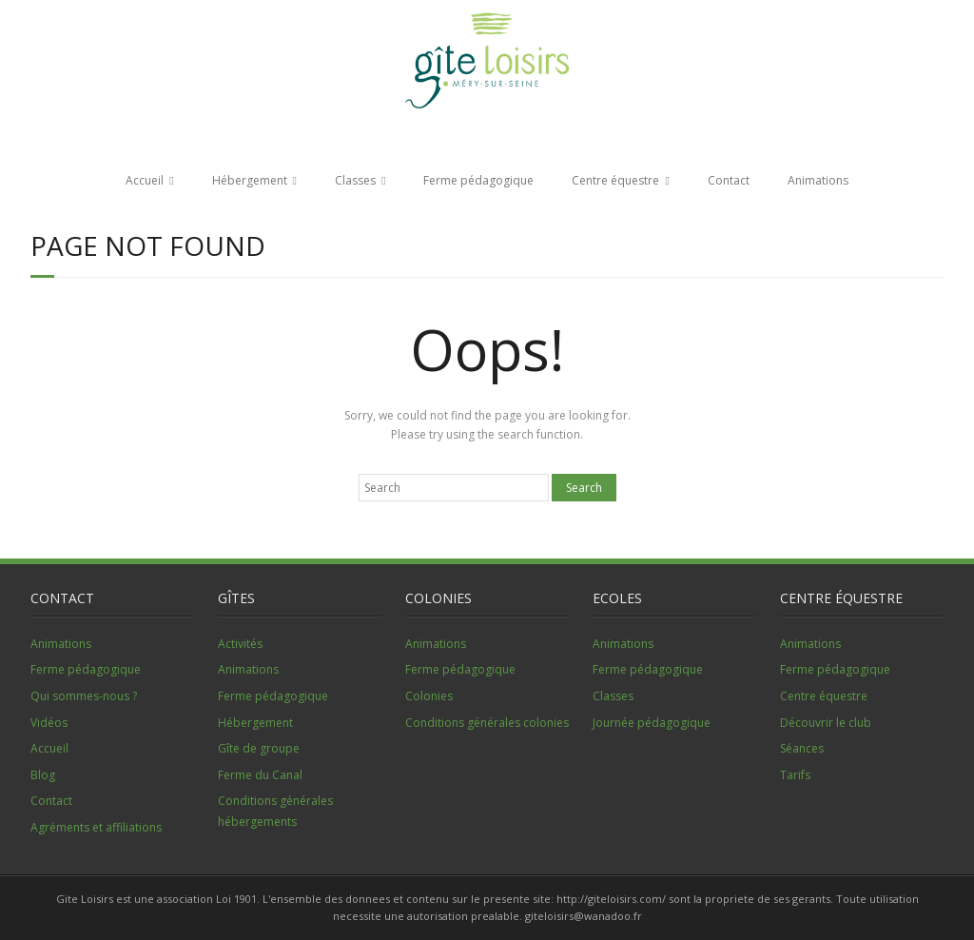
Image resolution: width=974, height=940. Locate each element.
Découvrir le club (825, 723)
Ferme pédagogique (478, 180)
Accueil (145, 180)
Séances (802, 748)
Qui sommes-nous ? (83, 696)
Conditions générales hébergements (275, 811)
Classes (355, 180)
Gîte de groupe (259, 748)
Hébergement (249, 180)
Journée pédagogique (652, 723)
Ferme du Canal (260, 775)
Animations (818, 180)
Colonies (429, 696)
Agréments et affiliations (96, 827)
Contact (729, 180)
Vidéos (49, 723)
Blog (42, 775)
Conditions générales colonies (487, 723)
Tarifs (795, 775)
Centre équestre (615, 180)
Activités (240, 644)
